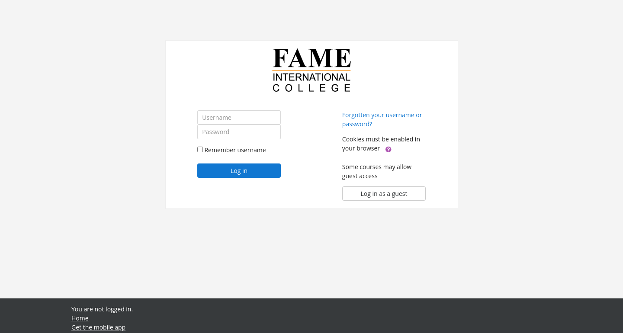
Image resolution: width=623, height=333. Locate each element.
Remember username (235, 150)
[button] (388, 148)
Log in (239, 170)
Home (80, 318)
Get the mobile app (98, 327)
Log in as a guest (384, 193)
